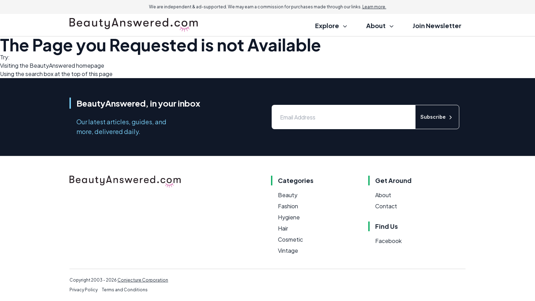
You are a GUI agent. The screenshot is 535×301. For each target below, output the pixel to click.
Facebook (388, 240)
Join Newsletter (437, 26)
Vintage (288, 250)
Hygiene (289, 217)
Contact (386, 206)
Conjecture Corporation (142, 280)
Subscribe (437, 117)
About (383, 195)
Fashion (288, 206)
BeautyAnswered (52, 65)
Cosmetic (290, 239)
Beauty (287, 195)
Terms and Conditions (125, 289)
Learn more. (374, 6)
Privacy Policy (83, 289)
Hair (283, 228)
